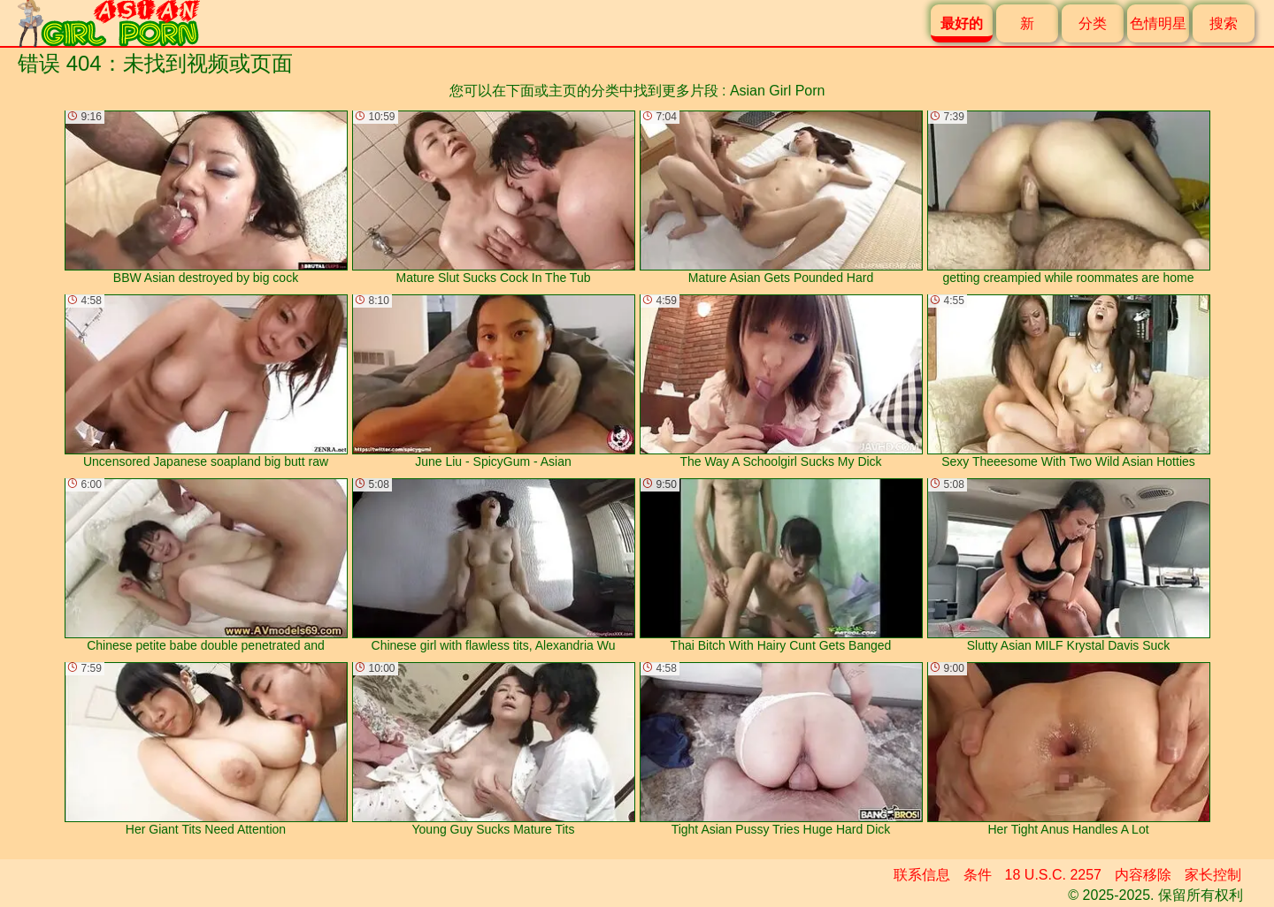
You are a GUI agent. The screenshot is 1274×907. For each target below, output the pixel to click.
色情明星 (1158, 23)
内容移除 (1143, 874)
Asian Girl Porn (777, 90)
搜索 (1223, 23)
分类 (1092, 23)
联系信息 (922, 874)
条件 (977, 874)
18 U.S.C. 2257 (1053, 874)
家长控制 (1213, 874)
